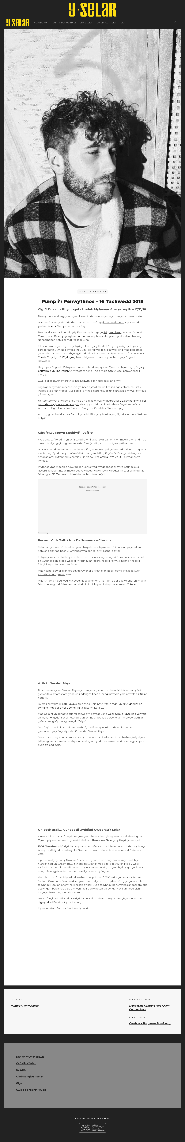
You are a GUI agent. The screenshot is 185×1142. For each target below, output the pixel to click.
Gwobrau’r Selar (107, 23)
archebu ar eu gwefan (51, 574)
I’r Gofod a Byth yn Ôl (108, 457)
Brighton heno (112, 332)
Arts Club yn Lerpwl (63, 326)
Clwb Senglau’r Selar (29, 1076)
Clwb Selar (86, 23)
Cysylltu (21, 1070)
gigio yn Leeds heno (111, 322)
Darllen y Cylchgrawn (30, 1056)
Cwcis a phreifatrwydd (31, 1089)
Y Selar (82, 291)
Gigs (123, 23)
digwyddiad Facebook (52, 902)
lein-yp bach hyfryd (85, 387)
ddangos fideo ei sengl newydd (100, 694)
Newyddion (40, 23)
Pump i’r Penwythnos (63, 23)
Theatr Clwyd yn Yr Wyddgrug (56, 357)
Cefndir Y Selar (26, 1063)
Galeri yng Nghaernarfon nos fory (74, 336)
